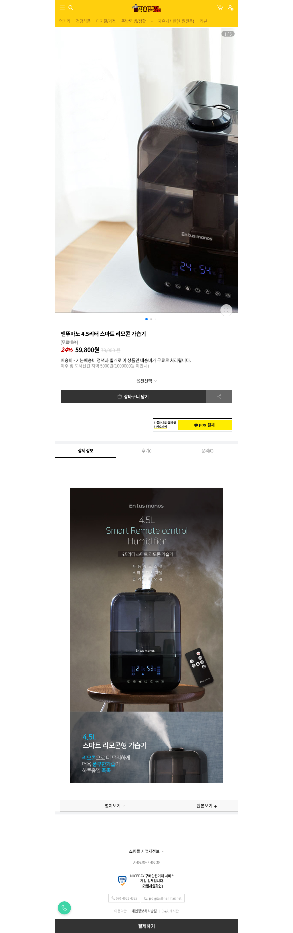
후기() (146, 451)
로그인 (230, 7)
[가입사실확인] (152, 886)
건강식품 (83, 21)
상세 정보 (85, 451)
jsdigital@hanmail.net (165, 898)
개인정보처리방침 (144, 911)
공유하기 (219, 396)
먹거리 (64, 21)
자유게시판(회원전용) (176, 21)
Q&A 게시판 (170, 911)
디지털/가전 (106, 21)
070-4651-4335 (126, 898)
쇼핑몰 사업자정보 (144, 851)
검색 (71, 7)
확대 (226, 310)
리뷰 (203, 21)
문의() (207, 451)
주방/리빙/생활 (133, 21)
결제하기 (146, 926)
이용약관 (120, 911)
